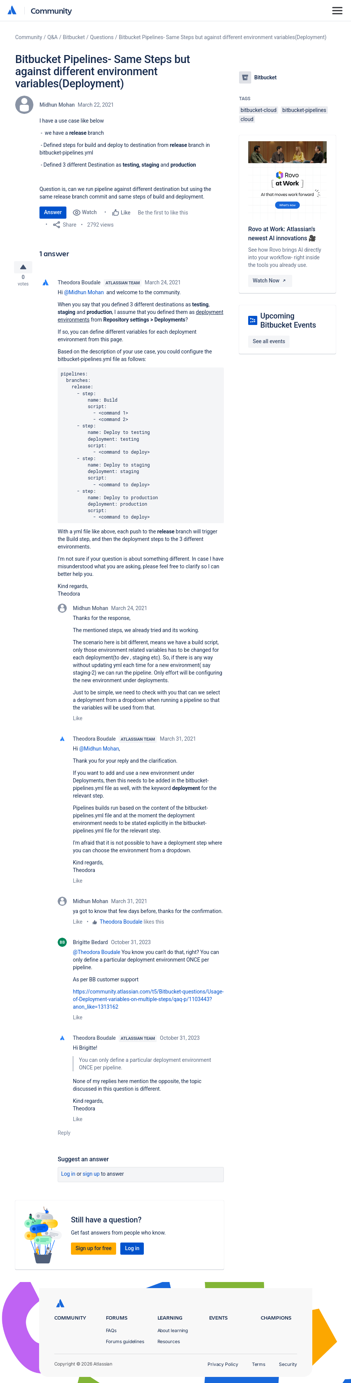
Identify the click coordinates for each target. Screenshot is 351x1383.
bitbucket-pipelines (304, 110)
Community (51, 10)
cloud (247, 119)
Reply (64, 1136)
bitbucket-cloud (259, 110)
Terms (259, 1364)
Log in (68, 1177)
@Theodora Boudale (96, 955)
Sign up (91, 1177)
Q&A (52, 37)
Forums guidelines (125, 1341)
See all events (269, 341)
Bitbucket (74, 37)
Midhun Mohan (57, 105)
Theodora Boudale (79, 285)
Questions (101, 37)
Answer (53, 212)
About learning (172, 1330)
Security (288, 1364)
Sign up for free (94, 1251)
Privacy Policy (223, 1364)
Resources (168, 1341)
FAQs (111, 1330)
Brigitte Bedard (90, 945)
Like (77, 721)
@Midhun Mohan (84, 295)
